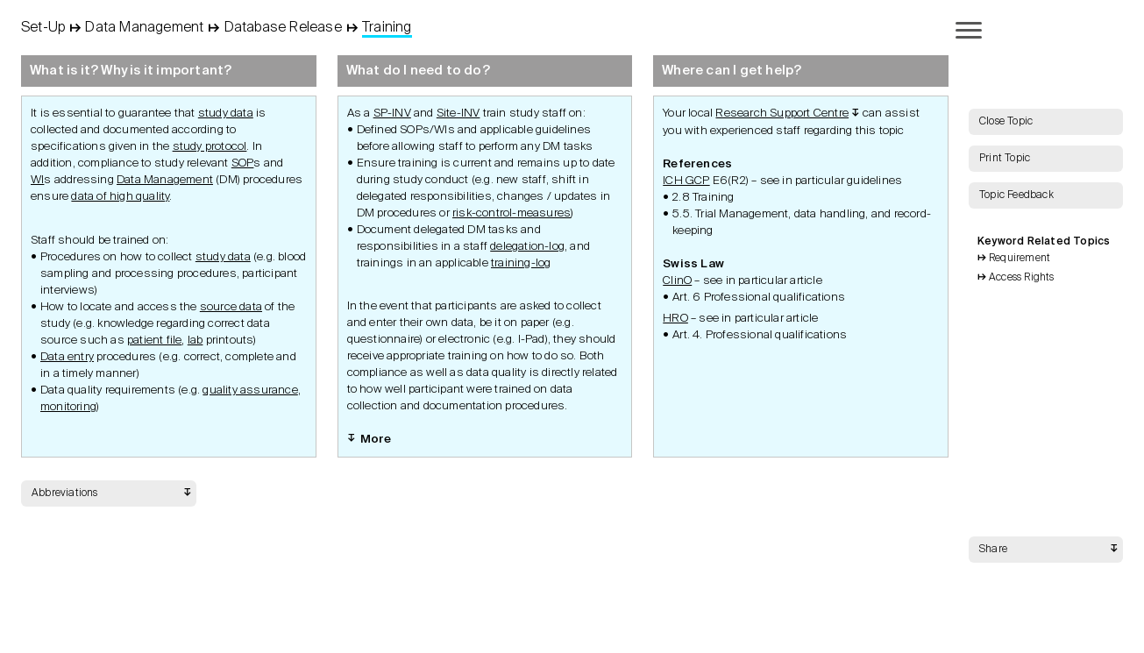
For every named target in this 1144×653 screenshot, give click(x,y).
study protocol (210, 147)
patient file (154, 340)
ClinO (677, 281)
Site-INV (458, 113)
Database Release (283, 28)
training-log (521, 263)
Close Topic (1006, 122)
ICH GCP (686, 181)
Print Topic (1004, 158)
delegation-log (527, 246)
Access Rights (1022, 278)
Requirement (1019, 258)
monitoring (68, 407)
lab (195, 340)
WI (37, 180)
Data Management (165, 180)
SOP (242, 163)
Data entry (67, 357)
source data (231, 307)
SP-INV (392, 113)
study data (225, 113)
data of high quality (120, 196)
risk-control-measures (511, 213)
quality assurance (250, 390)
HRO (675, 318)
